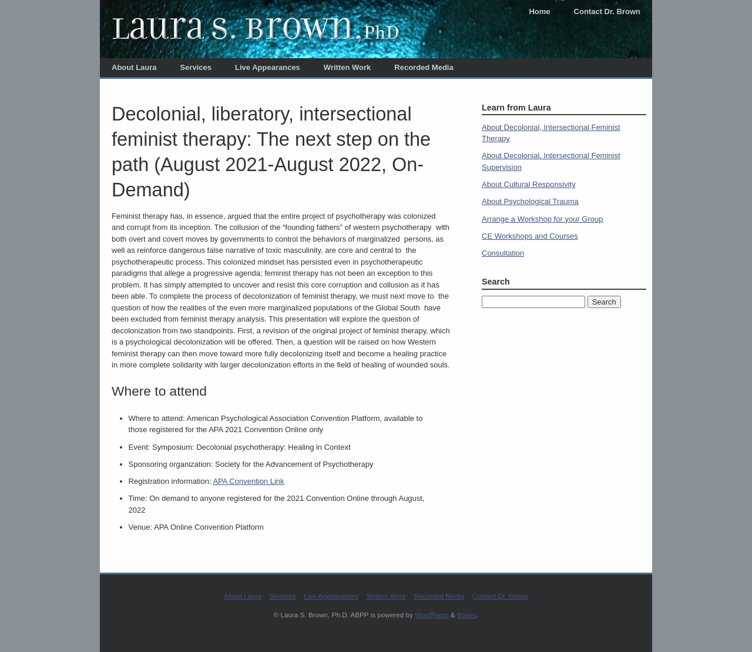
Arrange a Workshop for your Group (542, 219)
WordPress (432, 614)
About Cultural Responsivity (529, 184)
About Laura (134, 67)
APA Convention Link (248, 481)
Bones (466, 614)
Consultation (503, 253)
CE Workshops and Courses (530, 236)
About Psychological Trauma (530, 201)
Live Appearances (267, 67)
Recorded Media (423, 67)
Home (539, 11)
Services (196, 67)
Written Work (347, 67)
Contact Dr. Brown (607, 11)
